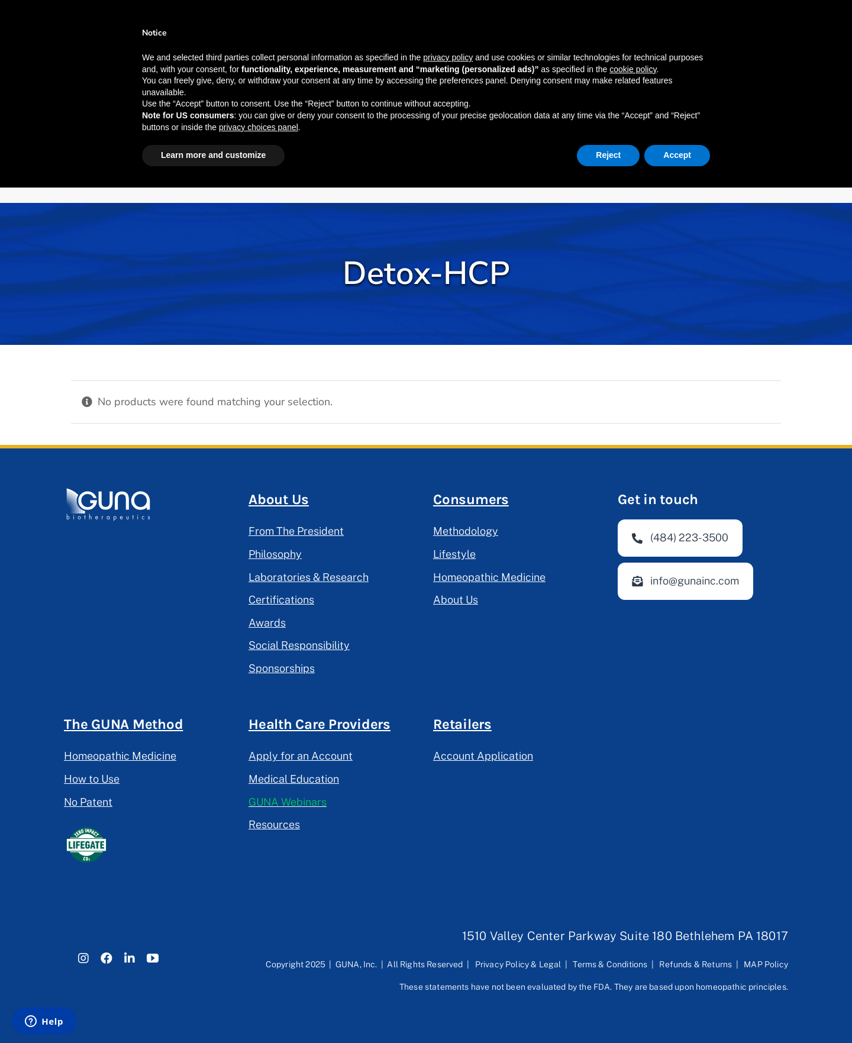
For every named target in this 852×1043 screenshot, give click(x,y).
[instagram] (83, 958)
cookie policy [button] (632, 69)
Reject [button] (608, 155)
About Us (278, 499)
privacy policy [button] (448, 57)
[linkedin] (129, 958)
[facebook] (106, 958)
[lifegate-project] (86, 828)
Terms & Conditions (610, 964)
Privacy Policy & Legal (518, 964)
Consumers (471, 499)
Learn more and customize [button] (213, 155)
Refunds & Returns (695, 964)
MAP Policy (766, 964)
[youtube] (153, 958)
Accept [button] (677, 155)
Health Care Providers (319, 724)
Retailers (462, 724)
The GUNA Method (123, 724)
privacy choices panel (258, 127)
